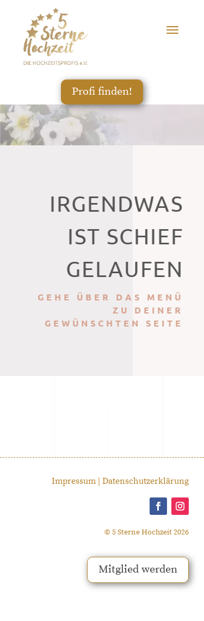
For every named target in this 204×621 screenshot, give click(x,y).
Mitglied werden (137, 569)
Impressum (74, 481)
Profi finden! (102, 92)
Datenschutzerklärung (145, 481)
